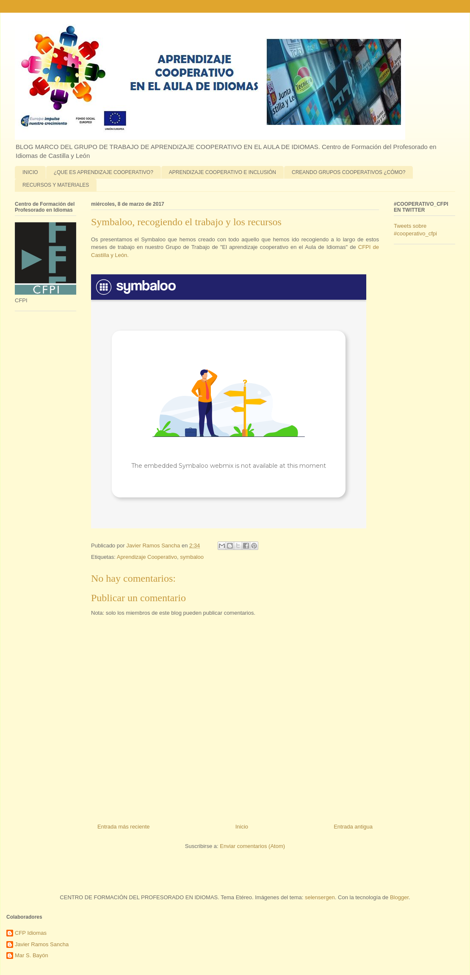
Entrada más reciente (123, 826)
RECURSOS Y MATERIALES (55, 185)
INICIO (30, 172)
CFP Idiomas (31, 933)
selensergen (320, 897)
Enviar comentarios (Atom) (252, 846)
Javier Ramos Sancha (42, 944)
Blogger (399, 897)
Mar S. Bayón (31, 955)
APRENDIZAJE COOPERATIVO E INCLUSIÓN (222, 172)
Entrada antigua (353, 826)
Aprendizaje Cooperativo (147, 557)
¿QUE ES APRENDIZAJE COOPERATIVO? (103, 172)
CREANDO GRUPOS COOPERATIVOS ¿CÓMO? (348, 172)
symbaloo (192, 557)
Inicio (241, 826)
